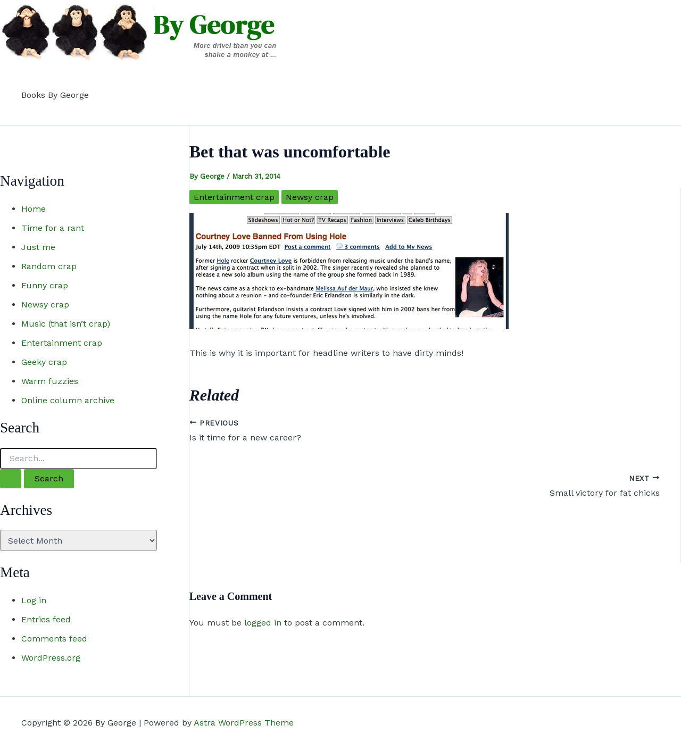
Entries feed (46, 619)
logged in (262, 623)
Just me (38, 247)
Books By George (55, 95)
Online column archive (67, 400)
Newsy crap (45, 304)
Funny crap (44, 285)
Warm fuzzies (49, 381)
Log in (33, 600)
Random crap (49, 266)
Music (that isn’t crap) (65, 324)
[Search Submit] (10, 478)
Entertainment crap (61, 343)
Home (33, 209)
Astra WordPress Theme (244, 723)
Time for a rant (52, 228)
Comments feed (54, 639)
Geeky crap (44, 362)
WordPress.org (50, 658)
